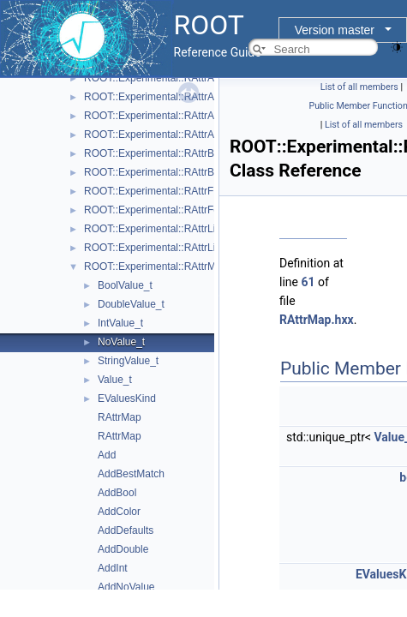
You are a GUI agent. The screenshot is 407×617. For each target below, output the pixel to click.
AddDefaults (125, 530)
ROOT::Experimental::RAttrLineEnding (171, 248)
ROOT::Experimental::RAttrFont (156, 210)
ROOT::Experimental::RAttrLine (155, 229)
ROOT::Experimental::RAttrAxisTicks (167, 116)
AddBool (117, 493)
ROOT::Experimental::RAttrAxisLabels (170, 97)
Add (107, 455)
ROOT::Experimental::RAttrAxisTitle (165, 135)
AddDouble (123, 549)
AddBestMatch (131, 474)
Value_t (115, 380)
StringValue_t (128, 361)
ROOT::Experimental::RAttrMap (155, 267)
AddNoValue (126, 587)
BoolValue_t (125, 285)
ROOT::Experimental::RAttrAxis (155, 78)
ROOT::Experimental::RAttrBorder (161, 172)
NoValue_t (121, 342)
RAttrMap (119, 417)
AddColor (119, 512)
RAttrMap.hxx (316, 319)
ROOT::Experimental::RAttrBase (157, 153)
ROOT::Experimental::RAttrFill (152, 191)
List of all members (359, 87)
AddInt (113, 568)
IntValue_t (120, 323)
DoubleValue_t (131, 304)
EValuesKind (127, 398)
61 (307, 282)
